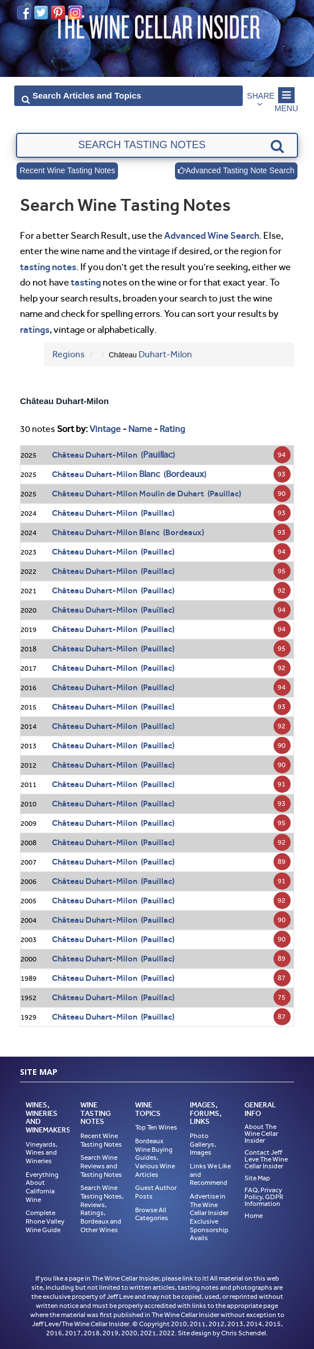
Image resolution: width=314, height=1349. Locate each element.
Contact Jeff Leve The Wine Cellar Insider (266, 1159)
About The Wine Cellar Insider (261, 1133)
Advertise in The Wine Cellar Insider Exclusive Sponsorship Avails (209, 1217)
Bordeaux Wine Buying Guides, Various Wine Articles (155, 1158)
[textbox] (157, 145)
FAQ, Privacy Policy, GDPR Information (263, 1197)
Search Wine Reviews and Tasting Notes (101, 1166)
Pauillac (158, 454)
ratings (35, 329)
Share (261, 95)
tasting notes (48, 266)
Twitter (41, 12)
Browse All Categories (151, 1214)
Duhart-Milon (165, 354)
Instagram (75, 12)
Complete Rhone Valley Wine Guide (45, 1221)
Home (253, 1216)
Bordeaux (185, 473)
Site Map (257, 1178)
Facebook (24, 12)
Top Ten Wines (156, 1127)
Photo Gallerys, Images (203, 1144)
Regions (68, 354)
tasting (86, 282)
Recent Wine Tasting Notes (67, 171)
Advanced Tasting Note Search (236, 171)
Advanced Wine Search (211, 235)
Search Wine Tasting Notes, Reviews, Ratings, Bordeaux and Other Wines (102, 1208)
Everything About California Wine (42, 1187)
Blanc (149, 473)
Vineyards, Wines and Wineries (42, 1152)
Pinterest (58, 12)
